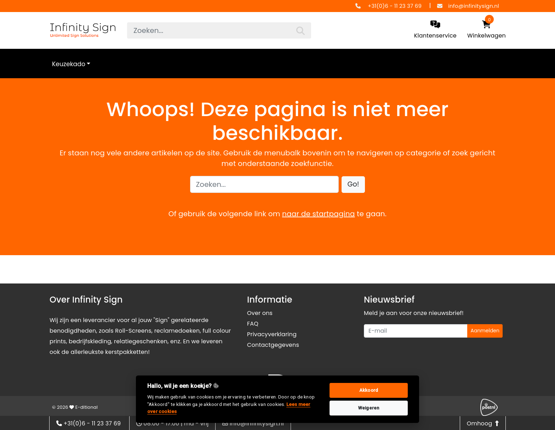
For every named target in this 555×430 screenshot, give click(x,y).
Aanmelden (484, 330)
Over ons (260, 313)
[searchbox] (219, 30)
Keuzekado (68, 64)
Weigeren (368, 408)
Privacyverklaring (272, 334)
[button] (353, 184)
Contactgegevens (273, 345)
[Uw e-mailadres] (416, 331)
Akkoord (368, 390)
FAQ (252, 324)
